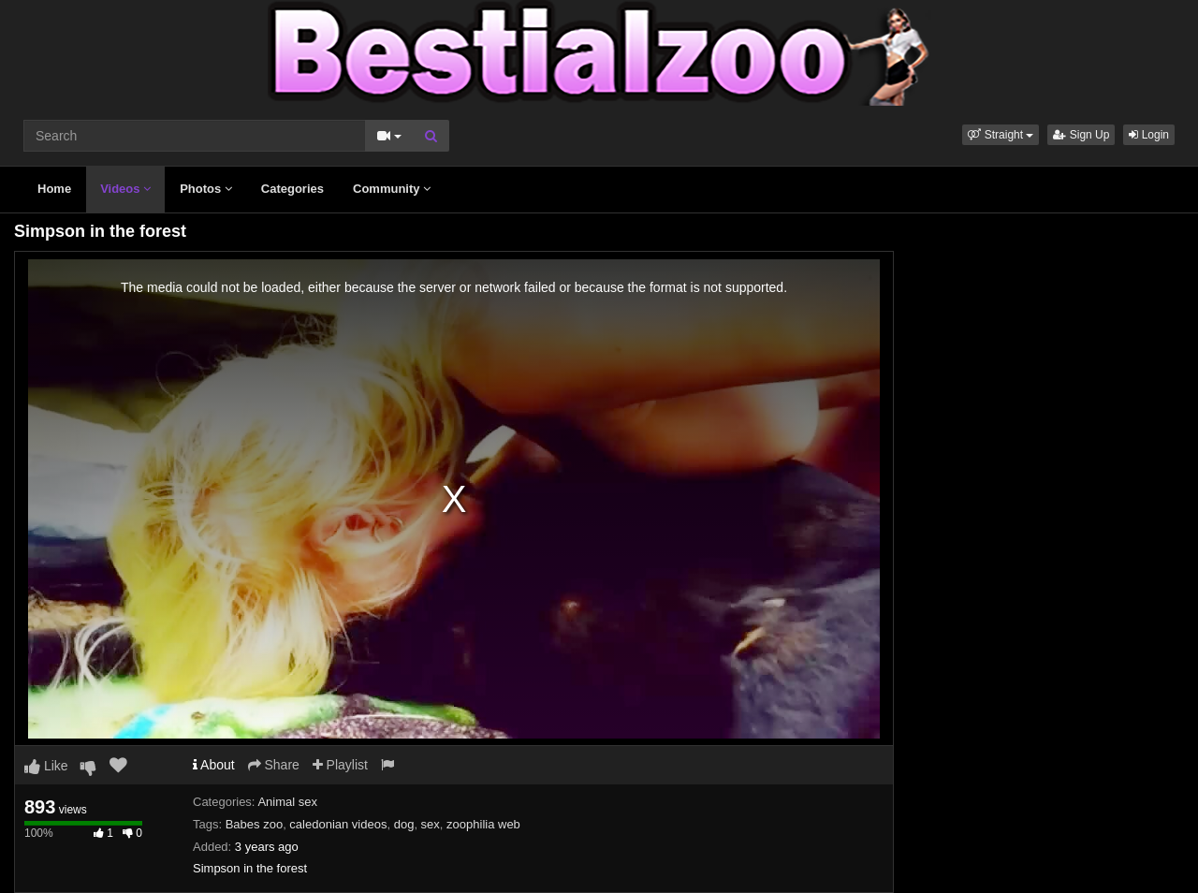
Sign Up (1081, 134)
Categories (292, 189)
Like (46, 765)
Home (54, 189)
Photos (206, 189)
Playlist (340, 764)
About (214, 764)
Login (1149, 134)
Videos (125, 189)
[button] (1000, 134)
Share (274, 764)
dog (404, 824)
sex (430, 824)
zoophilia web (483, 824)
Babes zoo (254, 824)
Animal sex (287, 802)
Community (392, 189)
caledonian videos (338, 824)
